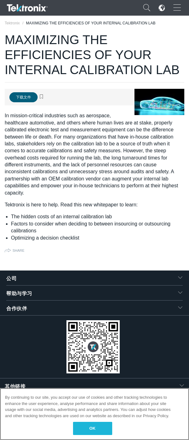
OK (92, 428)
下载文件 (23, 97)
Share (18, 250)
